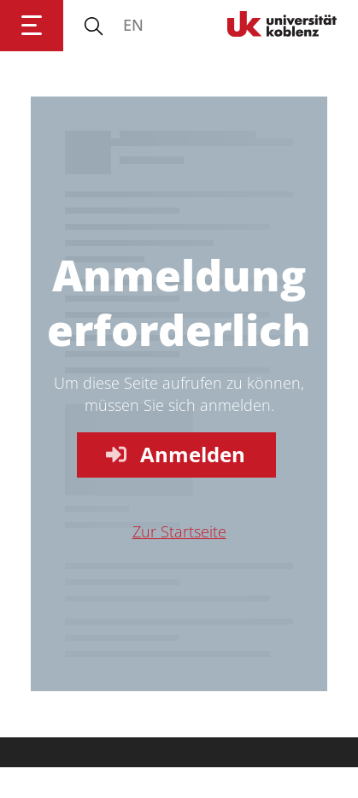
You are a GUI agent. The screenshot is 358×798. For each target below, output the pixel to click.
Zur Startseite (179, 531)
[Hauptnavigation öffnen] (31, 25)
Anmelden (174, 454)
